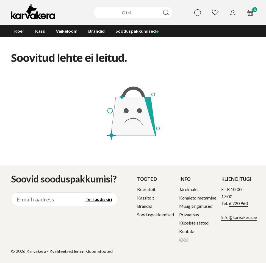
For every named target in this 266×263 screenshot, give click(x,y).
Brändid (144, 206)
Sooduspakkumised (155, 214)
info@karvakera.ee (239, 217)
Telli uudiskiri (98, 199)
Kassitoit (145, 197)
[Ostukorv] (251, 12)
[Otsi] (128, 12)
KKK (183, 239)
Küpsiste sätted (194, 222)
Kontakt (187, 231)
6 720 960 (238, 203)
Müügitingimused (195, 206)
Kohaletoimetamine (197, 197)
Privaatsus (189, 214)
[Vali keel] (197, 12)
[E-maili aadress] (45, 199)
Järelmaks (188, 189)
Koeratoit (146, 189)
